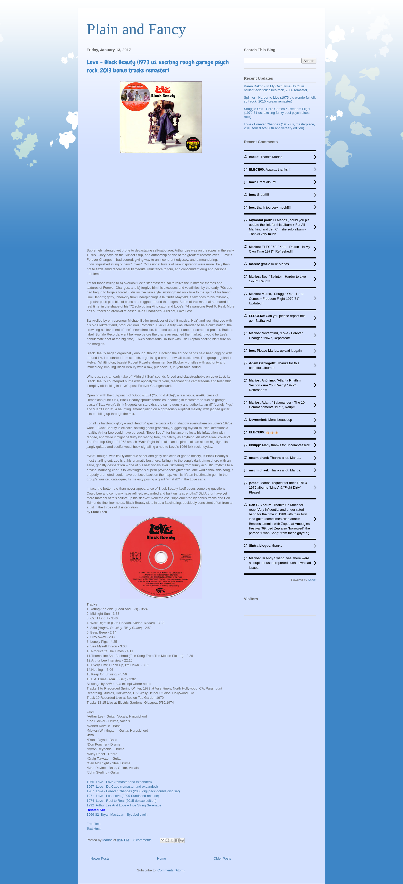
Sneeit (312, 579)
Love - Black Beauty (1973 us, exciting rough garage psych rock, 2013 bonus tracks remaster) (158, 66)
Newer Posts (99, 858)
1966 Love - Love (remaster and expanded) (119, 782)
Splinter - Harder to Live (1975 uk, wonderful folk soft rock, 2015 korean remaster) (280, 100)
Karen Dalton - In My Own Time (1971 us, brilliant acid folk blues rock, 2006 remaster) (276, 88)
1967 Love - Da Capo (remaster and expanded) (123, 786)
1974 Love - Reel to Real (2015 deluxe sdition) (122, 801)
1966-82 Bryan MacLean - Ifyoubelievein (117, 814)
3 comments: (143, 840)
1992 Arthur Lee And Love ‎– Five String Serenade (124, 805)
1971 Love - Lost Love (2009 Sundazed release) (124, 796)
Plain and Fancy (136, 29)
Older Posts (222, 858)
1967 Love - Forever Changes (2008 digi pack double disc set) (134, 791)
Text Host (93, 829)
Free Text (93, 824)
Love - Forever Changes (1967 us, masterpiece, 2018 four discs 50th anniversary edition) (279, 126)
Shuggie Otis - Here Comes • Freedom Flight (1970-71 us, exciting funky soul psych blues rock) (277, 113)
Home (161, 858)
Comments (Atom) (171, 870)
